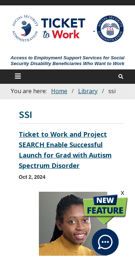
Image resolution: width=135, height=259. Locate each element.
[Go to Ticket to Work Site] (49, 28)
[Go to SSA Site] (110, 29)
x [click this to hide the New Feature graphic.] (122, 192)
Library (88, 91)
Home (59, 91)
